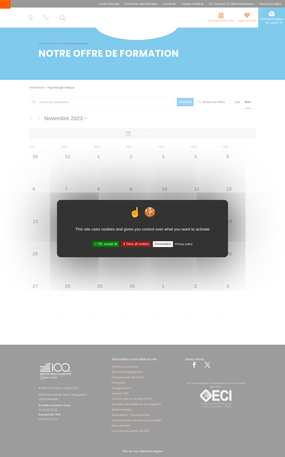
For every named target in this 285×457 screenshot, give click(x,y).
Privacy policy (184, 244)
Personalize (163, 244)
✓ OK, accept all (106, 244)
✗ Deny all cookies (136, 244)
